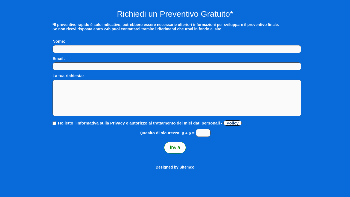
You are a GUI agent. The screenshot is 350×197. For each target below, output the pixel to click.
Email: (58, 58)
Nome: (58, 41)
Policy (232, 123)
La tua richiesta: (68, 75)
